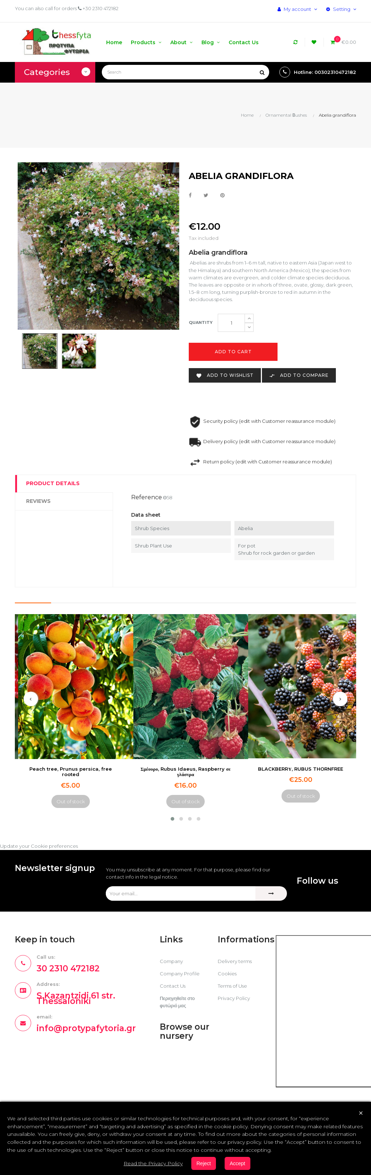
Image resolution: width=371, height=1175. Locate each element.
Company (171, 961)
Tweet (206, 196)
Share (190, 196)
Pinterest (222, 196)
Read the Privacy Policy (153, 1163)
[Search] (185, 72)
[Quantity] (231, 323)
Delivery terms (235, 961)
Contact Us (173, 986)
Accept (237, 1163)
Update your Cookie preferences (39, 846)
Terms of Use (232, 986)
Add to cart (233, 351)
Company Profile (180, 973)
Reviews (38, 501)
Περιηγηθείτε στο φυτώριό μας (177, 1001)
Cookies (227, 973)
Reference (146, 497)
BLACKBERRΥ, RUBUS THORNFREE (300, 769)
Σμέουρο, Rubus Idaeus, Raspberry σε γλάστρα (186, 771)
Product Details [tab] (53, 483)
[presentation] (31, 699)
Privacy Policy (234, 998)
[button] (172, 818)
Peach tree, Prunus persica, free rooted (70, 771)
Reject (203, 1163)
